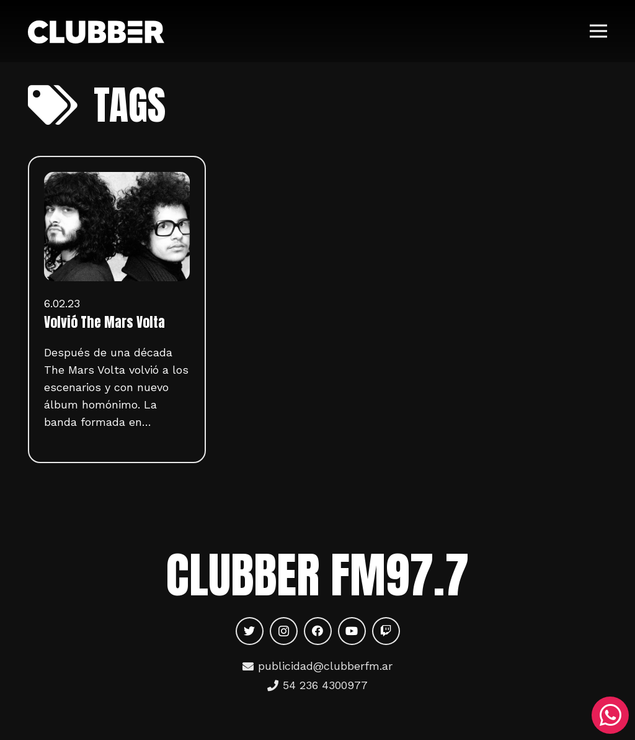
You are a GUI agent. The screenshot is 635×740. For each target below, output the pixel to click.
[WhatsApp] (610, 715)
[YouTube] (352, 631)
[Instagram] (284, 631)
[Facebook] (318, 631)
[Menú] (598, 31)
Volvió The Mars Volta (104, 322)
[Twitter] (250, 631)
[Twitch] (386, 631)
